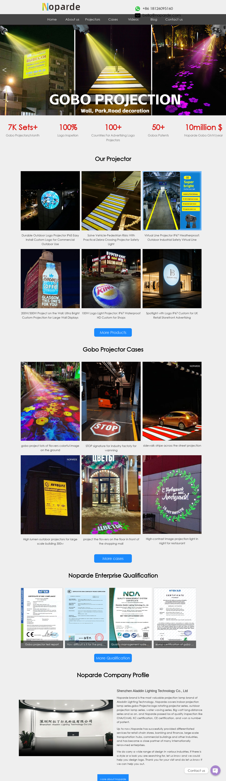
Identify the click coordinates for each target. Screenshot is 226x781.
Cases (113, 19)
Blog (153, 19)
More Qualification (113, 658)
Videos (133, 19)
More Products (113, 332)
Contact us (174, 19)
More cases (113, 558)
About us (72, 19)
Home (52, 19)
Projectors (92, 19)
